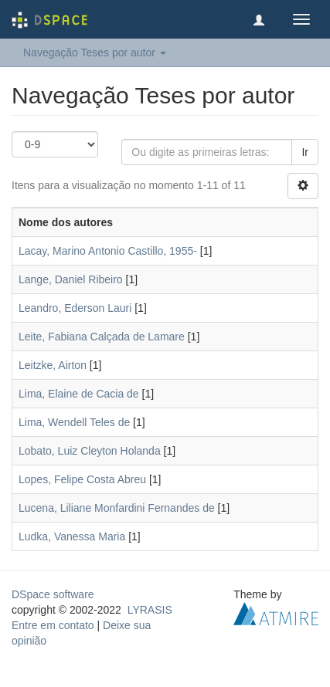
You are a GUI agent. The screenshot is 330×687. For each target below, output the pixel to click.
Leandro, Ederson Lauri (75, 308)
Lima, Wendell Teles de (74, 422)
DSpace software (53, 594)
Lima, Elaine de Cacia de (79, 393)
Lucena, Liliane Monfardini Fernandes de (117, 508)
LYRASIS (150, 610)
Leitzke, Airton (53, 365)
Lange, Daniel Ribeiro (71, 279)
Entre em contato (53, 625)
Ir (304, 152)
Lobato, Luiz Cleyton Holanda (90, 451)
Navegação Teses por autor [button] (94, 52)
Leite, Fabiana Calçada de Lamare (102, 336)
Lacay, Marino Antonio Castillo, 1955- (108, 251)
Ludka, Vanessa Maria (72, 536)
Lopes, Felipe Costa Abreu (82, 479)
